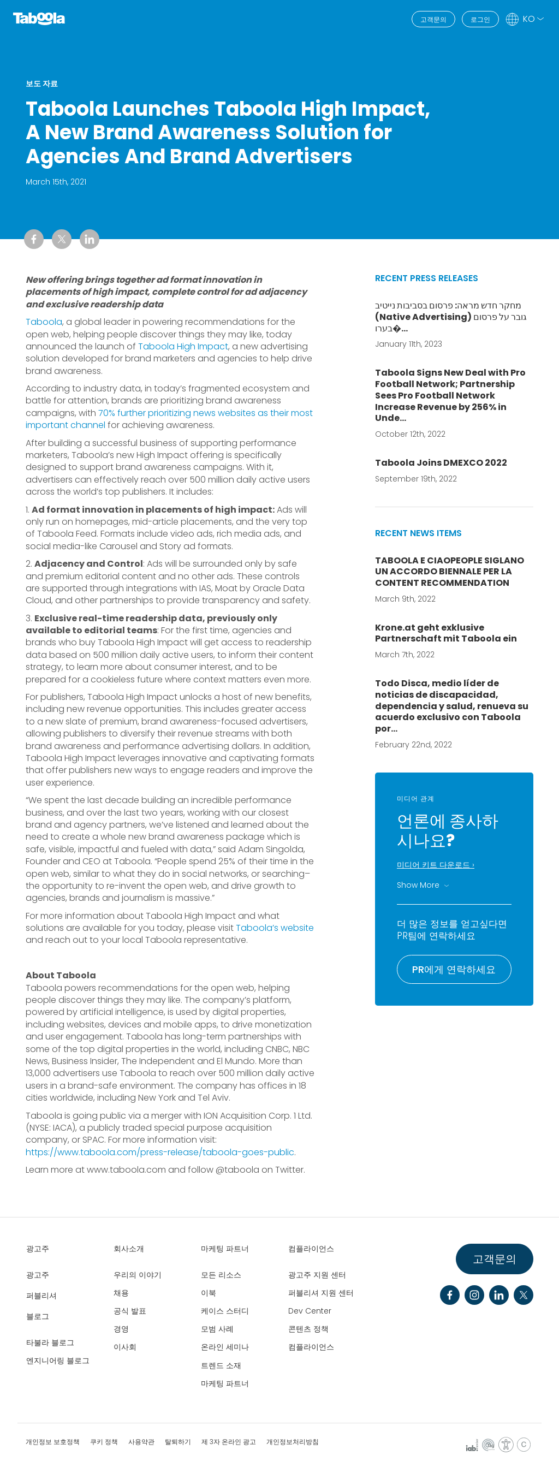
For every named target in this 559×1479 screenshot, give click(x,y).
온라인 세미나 (225, 1347)
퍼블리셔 (41, 1295)
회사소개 (129, 1249)
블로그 (37, 1316)
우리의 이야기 (138, 1275)
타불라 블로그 (50, 1342)
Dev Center (309, 1311)
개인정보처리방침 (292, 1442)
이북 (208, 1293)
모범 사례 (217, 1329)
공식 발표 (130, 1311)
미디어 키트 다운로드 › (435, 864)
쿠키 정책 (104, 1442)
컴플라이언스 (311, 1249)
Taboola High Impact (183, 346)
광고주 (37, 1249)
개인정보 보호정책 (53, 1442)
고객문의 (433, 19)
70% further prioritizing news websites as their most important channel (169, 419)
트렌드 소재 (221, 1365)
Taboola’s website (275, 928)
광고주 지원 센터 (317, 1275)
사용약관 (141, 1442)
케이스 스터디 (225, 1311)
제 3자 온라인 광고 (228, 1442)
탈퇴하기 (178, 1442)
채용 (121, 1293)
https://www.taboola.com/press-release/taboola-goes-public (160, 1152)
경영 (121, 1329)
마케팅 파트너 (225, 1249)
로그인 (480, 19)
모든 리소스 (221, 1275)
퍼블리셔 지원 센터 (321, 1293)
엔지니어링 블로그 (58, 1360)
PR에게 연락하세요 (454, 969)
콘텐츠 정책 (308, 1329)
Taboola (44, 322)
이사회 (125, 1347)
